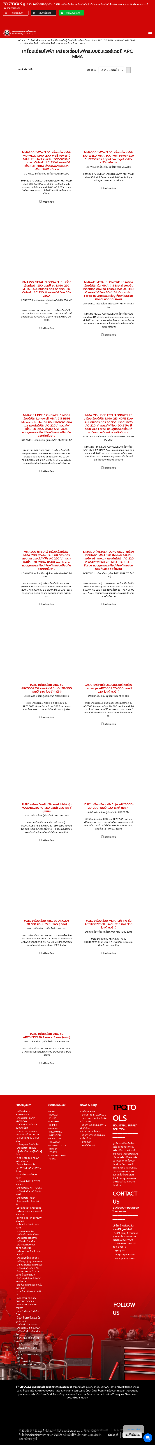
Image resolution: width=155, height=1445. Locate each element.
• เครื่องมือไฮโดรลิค (25, 1197)
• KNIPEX (52, 1125)
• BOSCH (52, 1111)
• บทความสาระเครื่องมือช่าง (93, 1118)
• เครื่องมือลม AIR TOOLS (29, 1187)
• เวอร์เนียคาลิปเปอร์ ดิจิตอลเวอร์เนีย (26, 1246)
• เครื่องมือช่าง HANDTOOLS (23, 1113)
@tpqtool (120, 1250)
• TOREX (52, 1152)
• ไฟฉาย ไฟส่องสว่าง (26, 1164)
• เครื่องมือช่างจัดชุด (26, 1148)
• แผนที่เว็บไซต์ (87, 1145)
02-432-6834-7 (123, 1243)
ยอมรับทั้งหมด (132, 1435)
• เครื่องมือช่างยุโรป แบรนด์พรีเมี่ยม (27, 1126)
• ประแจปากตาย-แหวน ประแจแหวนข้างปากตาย (27, 1133)
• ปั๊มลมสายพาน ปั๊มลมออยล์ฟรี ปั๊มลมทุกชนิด (28, 1273)
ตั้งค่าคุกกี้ (113, 1435)
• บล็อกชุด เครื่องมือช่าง (27, 1144)
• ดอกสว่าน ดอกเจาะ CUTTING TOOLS (26, 1299)
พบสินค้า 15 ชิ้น (25, 69)
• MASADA (53, 1128)
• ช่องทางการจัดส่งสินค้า (92, 1135)
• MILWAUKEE (55, 1131)
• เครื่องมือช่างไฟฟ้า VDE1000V (25, 1119)
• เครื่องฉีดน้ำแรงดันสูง (27, 1258)
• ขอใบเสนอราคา (88, 1111)
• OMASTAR (54, 1142)
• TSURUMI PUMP (57, 1155)
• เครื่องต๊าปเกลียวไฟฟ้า (27, 1234)
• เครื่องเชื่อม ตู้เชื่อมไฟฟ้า (28, 1328)
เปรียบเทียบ (48, 201)
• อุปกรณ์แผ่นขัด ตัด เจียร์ (28, 1364)
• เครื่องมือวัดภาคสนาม (27, 1324)
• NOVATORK (54, 1138)
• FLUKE (52, 1118)
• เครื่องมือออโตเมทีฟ (26, 1238)
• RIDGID (52, 1148)
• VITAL (52, 1159)
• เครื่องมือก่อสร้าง (25, 1231)
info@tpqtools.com (125, 1254)
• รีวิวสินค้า (85, 1121)
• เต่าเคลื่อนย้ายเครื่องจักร (28, 1207)
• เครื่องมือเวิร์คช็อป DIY (28, 1268)
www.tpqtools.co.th (125, 1258)
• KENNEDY (53, 1121)
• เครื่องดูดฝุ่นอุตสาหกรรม (29, 1261)
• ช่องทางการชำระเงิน (90, 1131)
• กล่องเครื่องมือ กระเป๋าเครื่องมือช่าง (27, 1159)
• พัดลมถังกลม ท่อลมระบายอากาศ (26, 1349)
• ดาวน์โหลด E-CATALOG (93, 1114)
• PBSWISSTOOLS (57, 1145)
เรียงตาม (92, 70)
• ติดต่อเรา (85, 1141)
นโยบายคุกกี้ (30, 1438)
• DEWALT (53, 1114)
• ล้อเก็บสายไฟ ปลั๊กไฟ (27, 1344)
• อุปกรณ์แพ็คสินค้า (25, 1361)
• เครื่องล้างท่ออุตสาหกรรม (29, 1264)
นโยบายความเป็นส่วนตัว (89, 1435)
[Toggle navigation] (150, 33)
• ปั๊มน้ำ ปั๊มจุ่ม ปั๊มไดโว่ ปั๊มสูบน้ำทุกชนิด (28, 1319)
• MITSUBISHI (54, 1135)
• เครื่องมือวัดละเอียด (26, 1241)
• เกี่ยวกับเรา (86, 1138)
